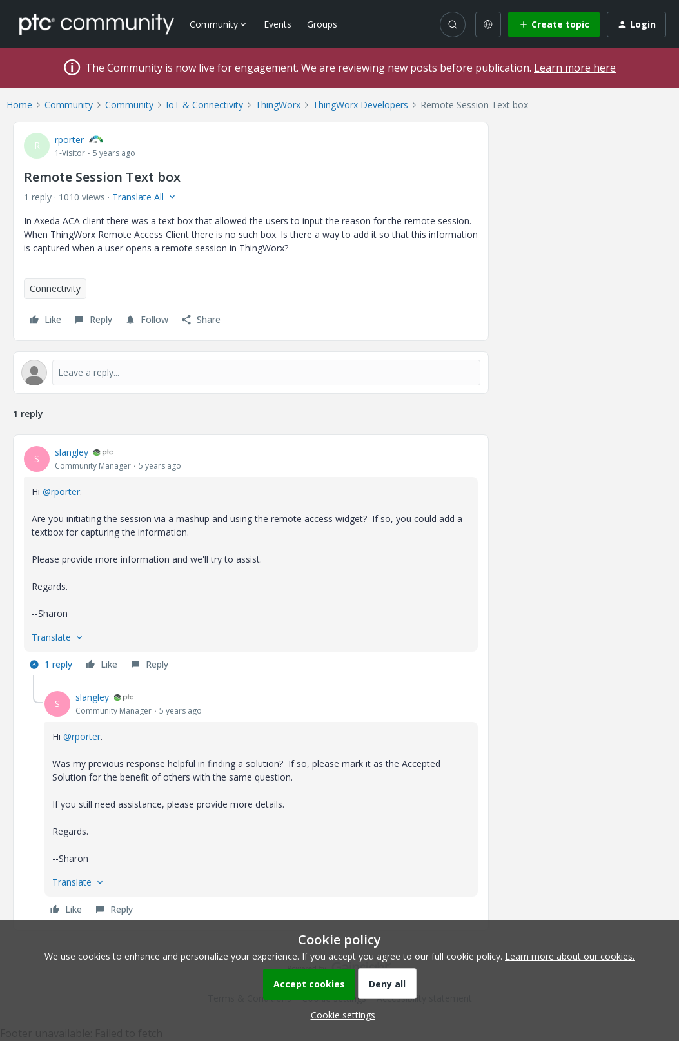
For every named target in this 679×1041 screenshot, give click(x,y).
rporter (69, 139)
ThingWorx (277, 105)
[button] (554, 24)
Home (19, 105)
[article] (251, 560)
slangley (71, 452)
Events (277, 24)
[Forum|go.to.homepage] (96, 24)
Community (68, 105)
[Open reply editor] (251, 372)
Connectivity (55, 288)
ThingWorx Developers (360, 105)
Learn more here (575, 68)
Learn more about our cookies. (570, 956)
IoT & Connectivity (204, 105)
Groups (322, 24)
